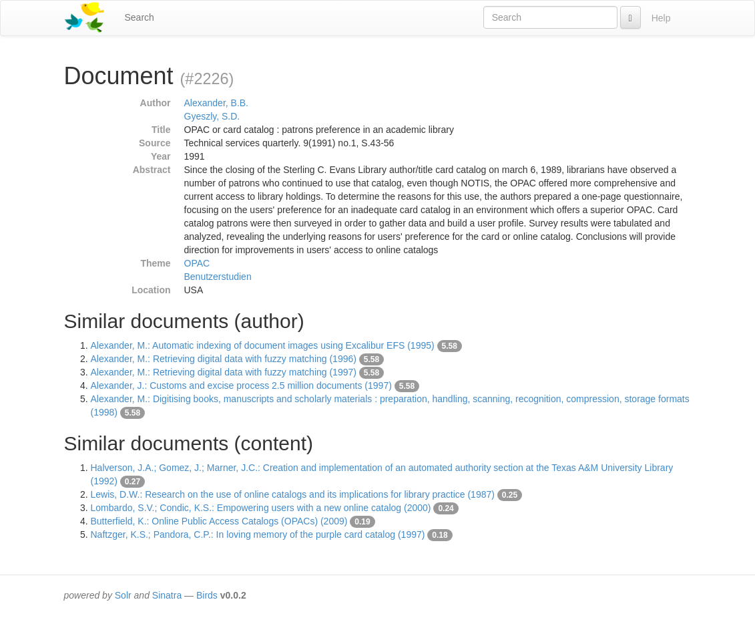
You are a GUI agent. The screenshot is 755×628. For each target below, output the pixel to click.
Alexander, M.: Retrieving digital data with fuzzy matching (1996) (223, 358)
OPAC (197, 263)
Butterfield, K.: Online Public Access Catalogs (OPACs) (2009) (219, 521)
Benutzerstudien (218, 276)
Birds (207, 595)
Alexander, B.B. (216, 103)
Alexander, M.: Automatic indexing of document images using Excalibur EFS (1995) (263, 345)
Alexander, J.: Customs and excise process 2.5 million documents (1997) (241, 385)
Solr (123, 595)
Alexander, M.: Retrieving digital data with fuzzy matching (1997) (223, 372)
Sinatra (167, 595)
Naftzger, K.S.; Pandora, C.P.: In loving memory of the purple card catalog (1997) (258, 534)
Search (139, 17)
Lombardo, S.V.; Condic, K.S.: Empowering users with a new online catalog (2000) (261, 507)
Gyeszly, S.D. (212, 116)
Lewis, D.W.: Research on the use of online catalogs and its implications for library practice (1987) (293, 494)
